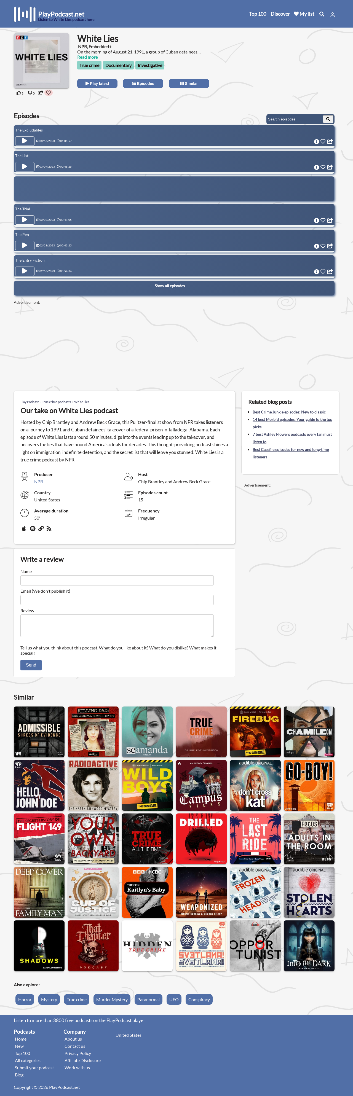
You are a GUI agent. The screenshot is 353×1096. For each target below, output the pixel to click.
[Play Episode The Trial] (24, 220)
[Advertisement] (290, 67)
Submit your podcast (34, 1070)
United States (128, 1038)
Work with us (77, 1070)
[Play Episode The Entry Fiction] (24, 271)
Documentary (118, 65)
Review (27, 610)
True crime (89, 65)
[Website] (41, 530)
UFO (174, 1002)
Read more (87, 57)
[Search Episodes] (328, 119)
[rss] (50, 530)
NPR (38, 481)
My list (304, 14)
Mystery (49, 1002)
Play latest (97, 83)
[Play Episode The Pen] (24, 245)
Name (26, 571)
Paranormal (148, 1002)
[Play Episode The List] (24, 166)
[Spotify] (33, 530)
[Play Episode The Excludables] (24, 141)
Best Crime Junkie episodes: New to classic (289, 412)
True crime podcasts (56, 402)
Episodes (143, 83)
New (19, 1049)
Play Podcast (29, 402)
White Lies (81, 402)
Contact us (75, 1049)
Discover (280, 14)
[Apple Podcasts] (25, 530)
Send (31, 668)
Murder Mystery (112, 1002)
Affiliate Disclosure (83, 1063)
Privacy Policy (78, 1056)
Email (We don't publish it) (45, 590)
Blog (19, 1078)
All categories (28, 1063)
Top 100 (257, 14)
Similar (189, 83)
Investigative (150, 65)
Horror (24, 1002)
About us (73, 1042)
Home (20, 1042)
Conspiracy (199, 1002)
